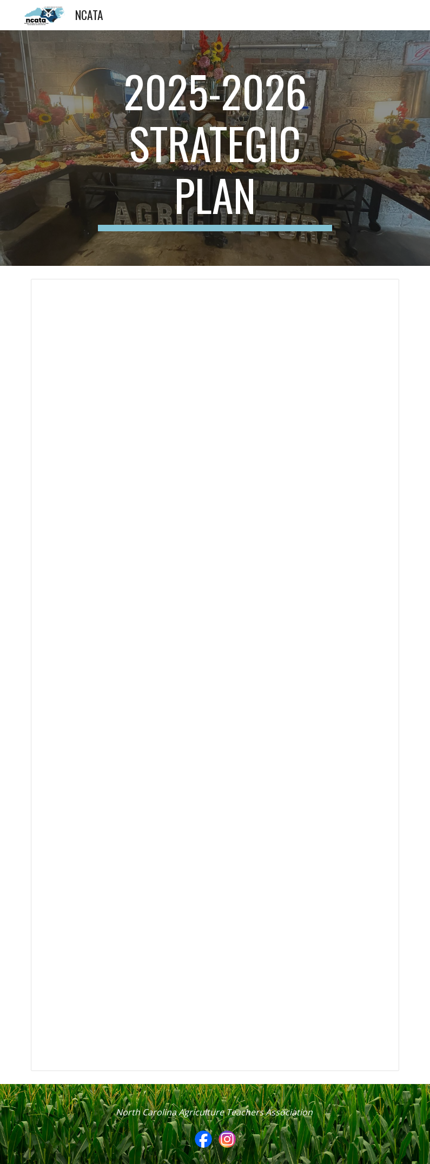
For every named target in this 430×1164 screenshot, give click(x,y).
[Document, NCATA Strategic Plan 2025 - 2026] (215, 675)
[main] (215, 148)
